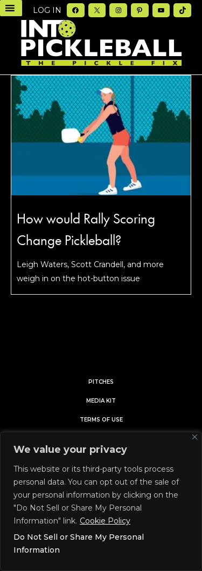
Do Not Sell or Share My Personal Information (78, 543)
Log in (47, 10)
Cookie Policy (105, 521)
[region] (101, 501)
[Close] (194, 436)
